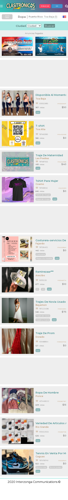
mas (38, 112)
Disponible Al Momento (51, 95)
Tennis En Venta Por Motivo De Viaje (51, 453)
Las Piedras (42, 158)
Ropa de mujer (43, 199)
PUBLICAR (45, 6)
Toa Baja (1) (50, 16)
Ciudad (21, 26)
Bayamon (41, 305)
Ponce (39, 396)
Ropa (22, 17)
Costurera (40, 254)
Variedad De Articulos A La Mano (51, 423)
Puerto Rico (36, 16)
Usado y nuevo (42, 320)
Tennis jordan (56, 467)
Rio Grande (42, 427)
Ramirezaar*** (44, 271)
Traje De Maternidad (49, 155)
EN (57, 6)
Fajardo (40, 243)
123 (43, 289)
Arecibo (40, 275)
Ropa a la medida (44, 258)
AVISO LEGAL (7, 16)
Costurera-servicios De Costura (51, 240)
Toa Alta (40, 129)
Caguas (40, 456)
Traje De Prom (45, 333)
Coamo (40, 184)
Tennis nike (41, 467)
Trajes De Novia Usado (51, 301)
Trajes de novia (43, 316)
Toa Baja (41, 98)
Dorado (40, 336)
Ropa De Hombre (47, 392)
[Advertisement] (34, 73)
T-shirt (40, 125)
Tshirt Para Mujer (47, 181)
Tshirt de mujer (43, 195)
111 (37, 289)
